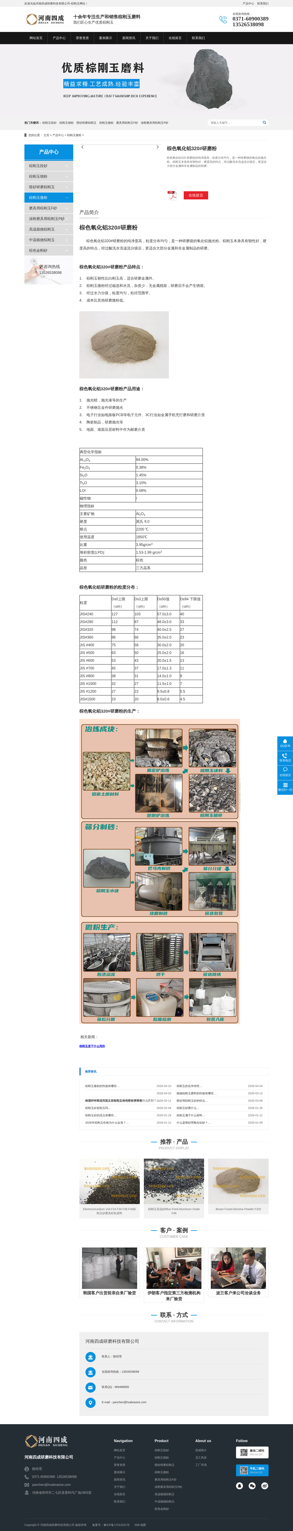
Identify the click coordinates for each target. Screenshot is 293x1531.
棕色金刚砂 (38, 250)
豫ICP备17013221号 (117, 1525)
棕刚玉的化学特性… (189, 1086)
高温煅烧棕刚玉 (42, 229)
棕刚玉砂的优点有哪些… (101, 1115)
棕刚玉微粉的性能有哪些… (102, 1086)
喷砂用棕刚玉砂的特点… (192, 1100)
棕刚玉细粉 (66, 122)
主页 (46, 135)
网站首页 (119, 1450)
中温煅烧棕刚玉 (42, 240)
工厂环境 (201, 1464)
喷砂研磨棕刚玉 (86, 122)
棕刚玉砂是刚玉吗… (98, 1108)
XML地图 (140, 1525)
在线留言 (119, 1494)
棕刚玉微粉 (106, 122)
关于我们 (119, 1486)
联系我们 (263, 3)
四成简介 (201, 1450)
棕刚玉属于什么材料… (191, 1115)
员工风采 (201, 1457)
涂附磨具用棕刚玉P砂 (154, 122)
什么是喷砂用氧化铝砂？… (194, 1122)
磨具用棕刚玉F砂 (127, 122)
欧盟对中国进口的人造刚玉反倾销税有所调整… (115, 1100)
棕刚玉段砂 (49, 122)
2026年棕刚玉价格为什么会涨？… (107, 1122)
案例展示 (119, 1472)
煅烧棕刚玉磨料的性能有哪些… (196, 1093)
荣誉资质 (119, 1464)
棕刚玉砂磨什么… (188, 1108)
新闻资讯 (119, 1479)
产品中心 (248, 3)
